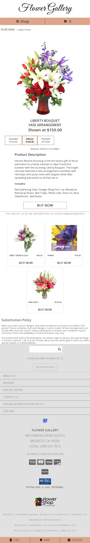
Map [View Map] (45, 540)
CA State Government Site (59, 525)
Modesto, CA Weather (28, 525)
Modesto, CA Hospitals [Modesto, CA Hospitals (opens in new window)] (54, 514)
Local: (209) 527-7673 (45, 446)
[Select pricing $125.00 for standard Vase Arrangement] (13, 140)
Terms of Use (68, 530)
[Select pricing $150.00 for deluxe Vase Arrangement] (29, 140)
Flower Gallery (45, 8)
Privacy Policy (23, 530)
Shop (22, 21)
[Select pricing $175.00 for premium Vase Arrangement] (46, 140)
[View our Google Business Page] (45, 422)
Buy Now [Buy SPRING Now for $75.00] (64, 263)
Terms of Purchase (45, 530)
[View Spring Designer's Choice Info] (64, 238)
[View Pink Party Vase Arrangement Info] (45, 284)
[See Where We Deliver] (45, 366)
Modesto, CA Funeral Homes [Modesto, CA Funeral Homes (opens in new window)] (20, 514)
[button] (45, 481)
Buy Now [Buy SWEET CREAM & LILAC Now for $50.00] (26, 263)
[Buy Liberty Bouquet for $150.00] (45, 205)
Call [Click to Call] (15, 540)
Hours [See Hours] (75, 540)
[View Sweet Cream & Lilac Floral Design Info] (26, 237)
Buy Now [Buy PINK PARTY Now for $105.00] (45, 310)
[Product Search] (45, 349)
